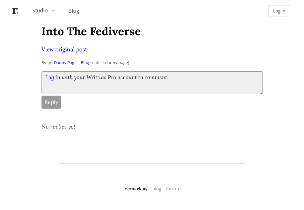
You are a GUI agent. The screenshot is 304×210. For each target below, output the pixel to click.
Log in (279, 11)
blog (156, 189)
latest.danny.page (110, 62)
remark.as (136, 189)
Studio (40, 10)
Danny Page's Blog (68, 62)
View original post (64, 49)
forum (172, 189)
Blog (73, 10)
